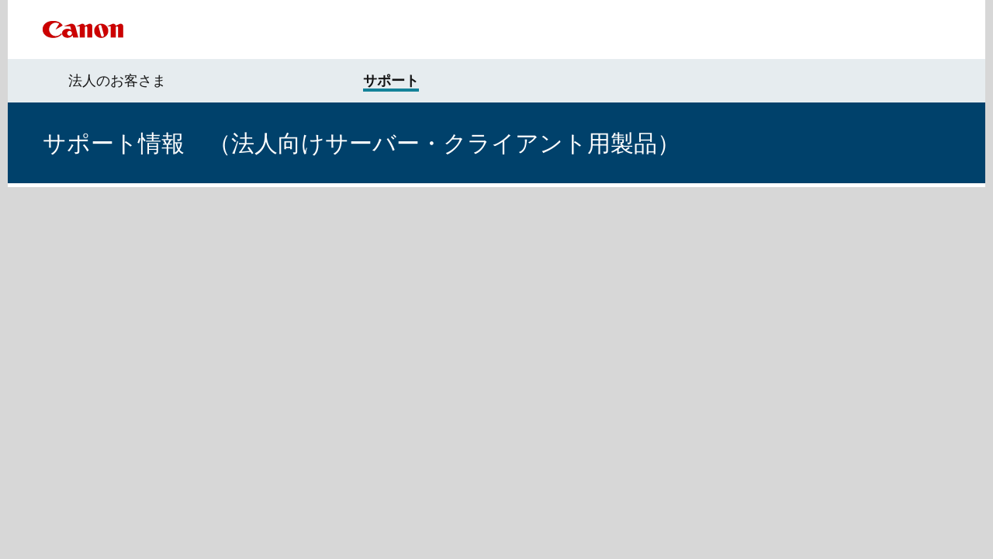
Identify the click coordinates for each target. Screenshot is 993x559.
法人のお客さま (117, 81)
